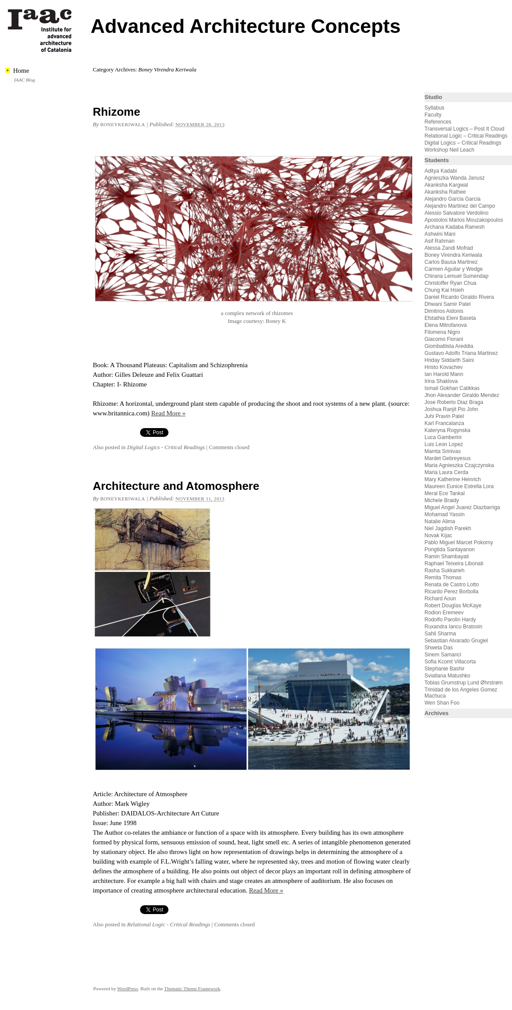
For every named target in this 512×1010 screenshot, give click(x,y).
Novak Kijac (438, 535)
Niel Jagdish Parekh (447, 528)
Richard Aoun (440, 598)
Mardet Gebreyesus (447, 458)
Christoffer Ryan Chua (450, 283)
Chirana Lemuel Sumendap (456, 276)
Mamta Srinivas (442, 451)
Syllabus (434, 108)
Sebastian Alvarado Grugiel (456, 641)
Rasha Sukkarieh (444, 570)
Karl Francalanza (444, 423)
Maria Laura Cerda (446, 472)
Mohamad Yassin (444, 514)
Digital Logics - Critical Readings (166, 447)
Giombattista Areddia (448, 346)
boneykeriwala (122, 124)
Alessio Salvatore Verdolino (456, 213)
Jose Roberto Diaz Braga (453, 402)
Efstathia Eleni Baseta (450, 318)
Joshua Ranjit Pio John (451, 409)
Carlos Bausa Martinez (450, 262)
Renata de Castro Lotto (451, 584)
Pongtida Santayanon (449, 549)
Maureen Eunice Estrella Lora (459, 486)
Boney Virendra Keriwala (453, 255)
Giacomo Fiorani (443, 339)
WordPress (127, 988)
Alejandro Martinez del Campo (459, 206)
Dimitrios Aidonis (443, 311)
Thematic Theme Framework (192, 988)
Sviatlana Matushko (447, 676)
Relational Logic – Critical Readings (465, 136)
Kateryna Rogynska (447, 430)
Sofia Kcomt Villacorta (450, 662)
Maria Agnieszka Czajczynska (459, 465)
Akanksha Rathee (445, 192)
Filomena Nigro (442, 332)
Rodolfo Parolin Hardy (450, 620)
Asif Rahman (439, 241)
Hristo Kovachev (443, 367)
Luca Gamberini (443, 437)
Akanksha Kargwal (446, 185)
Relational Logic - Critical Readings (168, 924)
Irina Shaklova (441, 381)
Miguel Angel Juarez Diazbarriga (462, 507)
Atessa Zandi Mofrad (448, 248)
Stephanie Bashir (444, 669)
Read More (168, 413)
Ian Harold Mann (443, 374)
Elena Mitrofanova (445, 325)
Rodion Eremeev (443, 613)
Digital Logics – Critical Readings (462, 143)
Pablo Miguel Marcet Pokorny (458, 542)
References (437, 122)
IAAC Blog (24, 79)
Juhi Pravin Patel (444, 416)
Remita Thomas (442, 577)
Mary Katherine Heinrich (452, 479)
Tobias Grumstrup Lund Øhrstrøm (463, 683)
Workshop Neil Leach (449, 150)
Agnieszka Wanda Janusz (454, 178)
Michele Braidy (441, 500)
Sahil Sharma (440, 634)
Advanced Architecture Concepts (246, 26)
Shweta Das (438, 648)
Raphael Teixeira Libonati (454, 563)
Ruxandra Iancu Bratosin (453, 627)
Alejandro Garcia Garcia (452, 199)
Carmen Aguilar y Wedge (453, 269)
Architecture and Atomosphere (176, 486)
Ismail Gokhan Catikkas (452, 388)
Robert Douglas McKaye (452, 605)
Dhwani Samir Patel (447, 304)
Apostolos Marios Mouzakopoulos (463, 220)
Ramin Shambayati (446, 556)
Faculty (433, 115)
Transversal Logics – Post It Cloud (464, 129)
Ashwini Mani (440, 234)
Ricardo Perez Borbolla (451, 591)
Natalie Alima (439, 521)
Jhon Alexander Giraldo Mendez (461, 395)
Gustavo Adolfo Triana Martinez (461, 353)
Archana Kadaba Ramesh (454, 227)
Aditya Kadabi (440, 171)
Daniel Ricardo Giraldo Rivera (459, 297)
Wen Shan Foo (441, 703)
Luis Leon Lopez (443, 444)
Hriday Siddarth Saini (449, 360)
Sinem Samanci (442, 655)
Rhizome (116, 111)
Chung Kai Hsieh (444, 290)
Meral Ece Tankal (444, 493)
